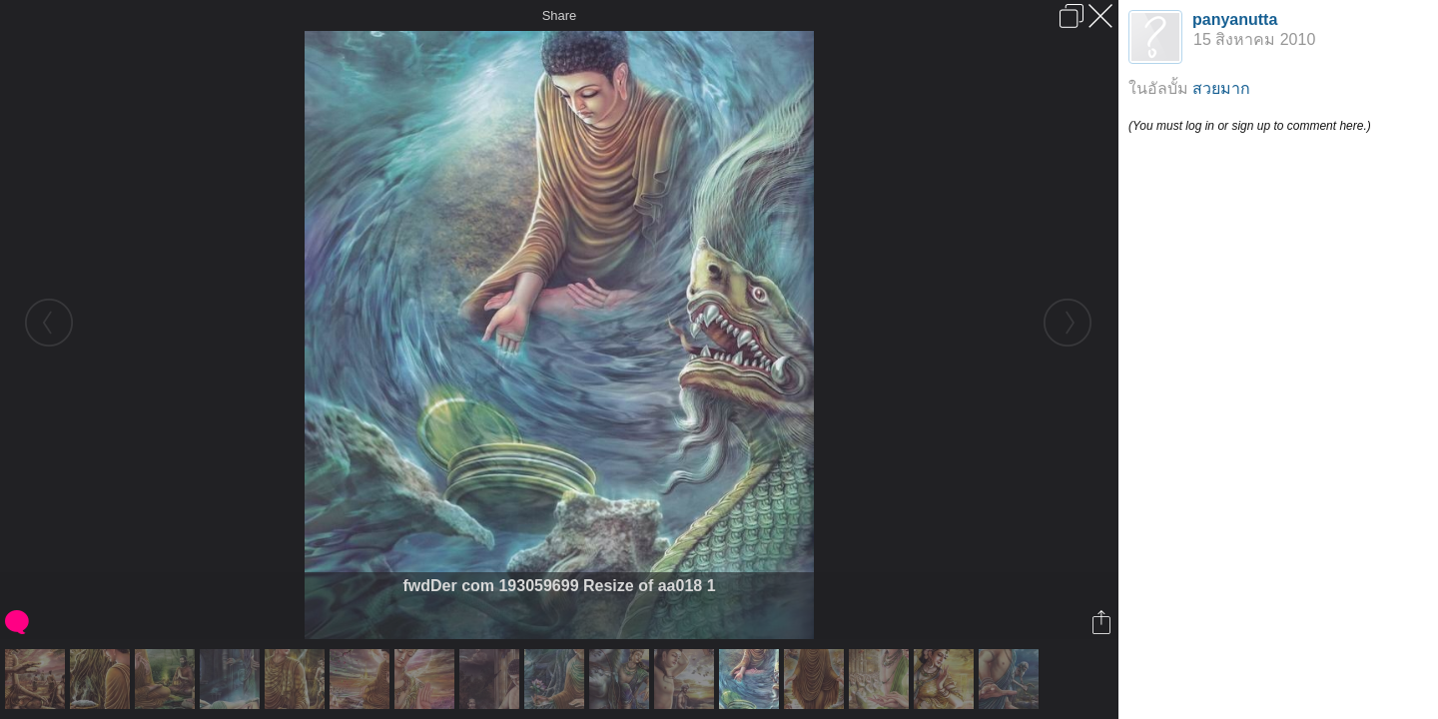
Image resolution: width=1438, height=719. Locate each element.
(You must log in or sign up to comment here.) (1249, 126)
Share (559, 15)
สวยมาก (1221, 88)
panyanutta (1234, 19)
